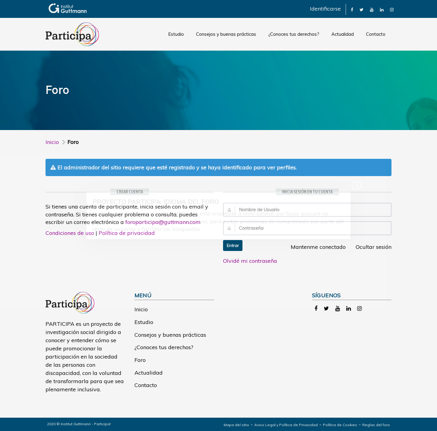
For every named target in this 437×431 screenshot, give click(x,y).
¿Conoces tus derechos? (293, 34)
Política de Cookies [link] (340, 425)
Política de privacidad (127, 232)
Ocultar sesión (370, 246)
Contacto (375, 34)
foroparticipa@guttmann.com (163, 222)
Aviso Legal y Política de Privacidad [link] (286, 425)
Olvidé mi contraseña (250, 260)
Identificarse (325, 8)
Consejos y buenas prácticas (226, 34)
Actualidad (342, 34)
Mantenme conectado (315, 246)
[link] (352, 9)
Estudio (176, 34)
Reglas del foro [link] (376, 425)
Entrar (233, 245)
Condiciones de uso (70, 232)
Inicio (52, 142)
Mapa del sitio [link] (236, 425)
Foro (140, 359)
